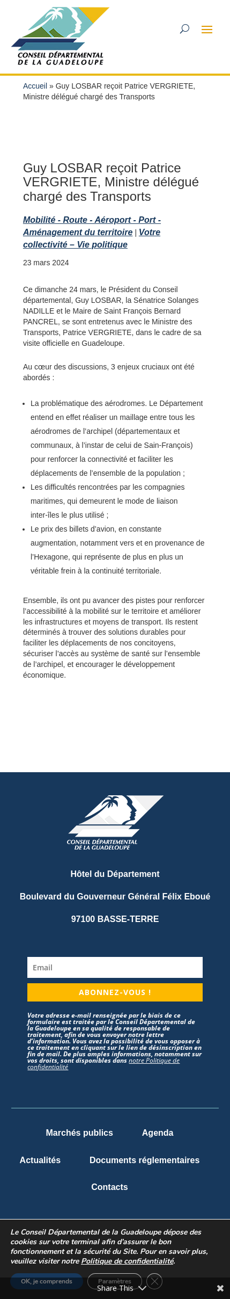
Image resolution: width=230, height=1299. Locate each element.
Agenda (158, 1132)
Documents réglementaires (144, 1160)
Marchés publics (79, 1132)
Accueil (35, 86)
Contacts (109, 1187)
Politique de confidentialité (127, 1261)
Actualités (40, 1160)
